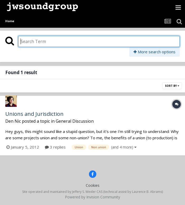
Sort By (172, 86)
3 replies (55, 147)
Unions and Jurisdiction (34, 113)
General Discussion (75, 121)
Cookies (92, 185)
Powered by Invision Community (92, 196)
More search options (154, 51)
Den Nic (13, 121)
